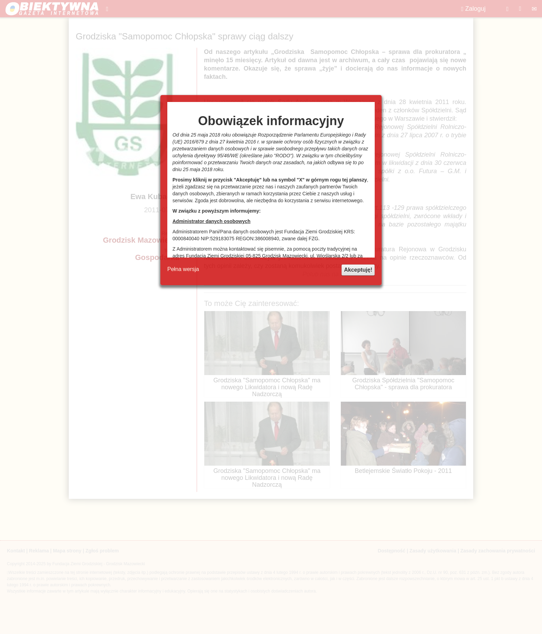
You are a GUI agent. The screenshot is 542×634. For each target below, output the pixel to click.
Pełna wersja (183, 269)
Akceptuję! (358, 270)
